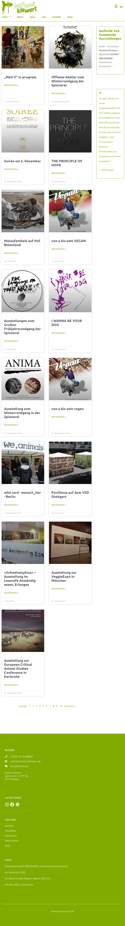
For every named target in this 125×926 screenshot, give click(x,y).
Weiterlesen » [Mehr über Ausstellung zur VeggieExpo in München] (58, 588)
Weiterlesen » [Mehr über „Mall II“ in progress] (11, 85)
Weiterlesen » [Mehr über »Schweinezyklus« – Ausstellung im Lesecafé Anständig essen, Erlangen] (11, 592)
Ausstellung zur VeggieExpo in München (63, 576)
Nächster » (69, 706)
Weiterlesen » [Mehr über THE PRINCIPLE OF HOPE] (58, 173)
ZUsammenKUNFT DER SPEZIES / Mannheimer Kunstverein (36, 866)
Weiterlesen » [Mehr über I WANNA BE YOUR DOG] (58, 333)
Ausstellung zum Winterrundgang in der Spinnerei (22, 412)
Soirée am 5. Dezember (22, 161)
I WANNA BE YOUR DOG (66, 322)
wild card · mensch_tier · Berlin (22, 494)
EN (121, 6)
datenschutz (11, 840)
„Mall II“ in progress (20, 77)
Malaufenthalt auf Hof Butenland (22, 243)
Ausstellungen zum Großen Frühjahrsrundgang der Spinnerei (22, 326)
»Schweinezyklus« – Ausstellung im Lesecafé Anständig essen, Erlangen (20, 578)
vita (44, 16)
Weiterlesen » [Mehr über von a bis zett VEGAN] (58, 249)
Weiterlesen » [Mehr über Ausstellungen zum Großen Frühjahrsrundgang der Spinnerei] (11, 341)
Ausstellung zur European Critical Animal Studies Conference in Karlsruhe (18, 668)
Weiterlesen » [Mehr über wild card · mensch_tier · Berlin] (11, 504)
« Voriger (22, 706)
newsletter (11, 830)
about (20, 16)
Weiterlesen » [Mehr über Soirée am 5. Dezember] (11, 169)
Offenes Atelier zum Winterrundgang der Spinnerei (67, 81)
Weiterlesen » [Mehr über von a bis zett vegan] (58, 416)
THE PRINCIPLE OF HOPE (66, 163)
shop (70, 16)
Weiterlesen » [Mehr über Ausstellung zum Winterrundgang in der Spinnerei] (11, 425)
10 (61, 706)
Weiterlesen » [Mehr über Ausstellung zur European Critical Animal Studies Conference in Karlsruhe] (11, 684)
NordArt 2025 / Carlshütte (19, 884)
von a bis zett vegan (67, 408)
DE (116, 6)
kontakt (56, 16)
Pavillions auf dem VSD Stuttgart (70, 494)
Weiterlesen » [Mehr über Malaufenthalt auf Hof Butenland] (11, 253)
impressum (11, 835)
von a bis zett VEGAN (68, 241)
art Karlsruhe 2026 (15, 872)
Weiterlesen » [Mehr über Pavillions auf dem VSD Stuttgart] (58, 504)
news (32, 16)
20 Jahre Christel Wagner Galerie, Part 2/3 (27, 878)
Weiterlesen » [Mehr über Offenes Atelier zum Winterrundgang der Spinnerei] (58, 93)
